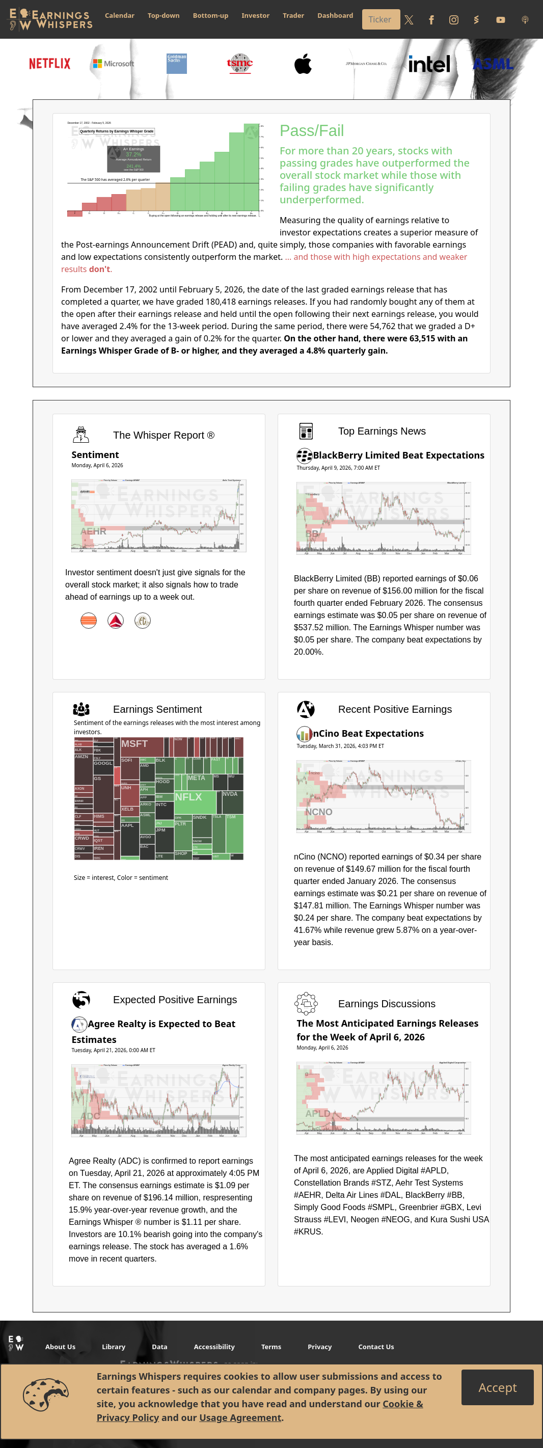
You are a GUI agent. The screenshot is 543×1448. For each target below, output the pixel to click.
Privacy (320, 1346)
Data (160, 1346)
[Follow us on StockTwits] (476, 19)
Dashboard (335, 15)
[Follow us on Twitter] (409, 19)
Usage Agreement (240, 1417)
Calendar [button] (119, 15)
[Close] (497, 1387)
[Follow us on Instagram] (454, 19)
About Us (60, 1346)
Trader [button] (293, 15)
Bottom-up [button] (211, 15)
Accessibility (214, 1346)
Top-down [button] (164, 15)
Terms (271, 1346)
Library (113, 1346)
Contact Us (376, 1346)
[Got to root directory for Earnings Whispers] (49, 19)
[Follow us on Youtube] (500, 19)
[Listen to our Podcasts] (525, 19)
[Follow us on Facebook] (431, 19)
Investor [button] (256, 15)
